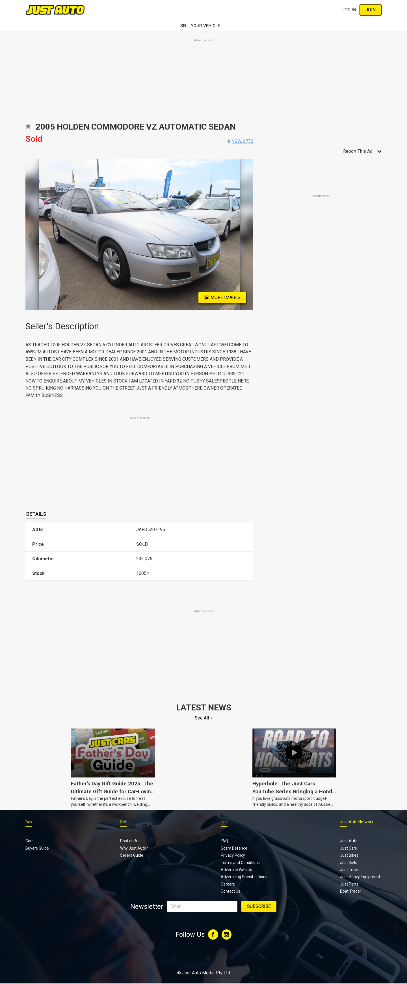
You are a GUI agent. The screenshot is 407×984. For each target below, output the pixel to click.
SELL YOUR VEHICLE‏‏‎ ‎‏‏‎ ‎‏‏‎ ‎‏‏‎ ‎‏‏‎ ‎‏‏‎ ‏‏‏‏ (203, 25)
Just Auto (349, 841)
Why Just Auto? (134, 849)
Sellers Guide (131, 856)
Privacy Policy (233, 856)
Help (225, 822)
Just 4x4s (348, 863)
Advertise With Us (236, 870)
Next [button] (250, 234)
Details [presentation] (36, 514)
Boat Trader (350, 892)
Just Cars (348, 849)
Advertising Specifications (244, 877)
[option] (139, 234)
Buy (28, 822)
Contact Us (230, 892)
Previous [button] (28, 234)
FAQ (224, 841)
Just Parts (349, 884)
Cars (29, 841)
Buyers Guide (37, 849)
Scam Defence (234, 849)
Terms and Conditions (240, 863)
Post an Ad (130, 841)
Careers (228, 884)
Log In (349, 9)
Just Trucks (350, 870)
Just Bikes (349, 856)
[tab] (36, 514)
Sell (123, 822)
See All (202, 718)
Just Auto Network (356, 822)
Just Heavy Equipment (360, 877)
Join (370, 9)
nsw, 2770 (242, 141)
